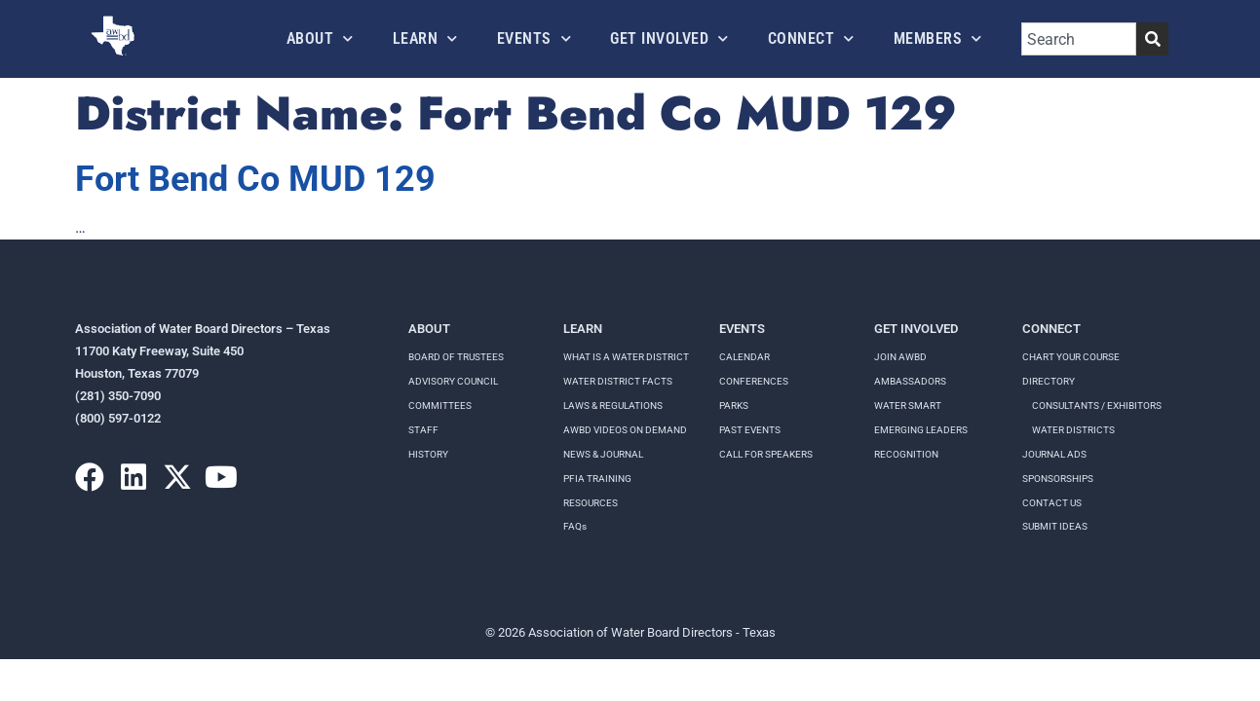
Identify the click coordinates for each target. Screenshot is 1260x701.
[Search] (1152, 38)
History (428, 454)
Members (938, 38)
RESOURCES (590, 503)
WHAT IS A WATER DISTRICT (626, 356)
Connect (811, 38)
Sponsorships (1057, 478)
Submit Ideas (1055, 526)
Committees (440, 405)
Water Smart (907, 405)
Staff (423, 430)
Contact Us (1052, 503)
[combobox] (1078, 38)
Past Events (750, 430)
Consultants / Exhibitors (1097, 405)
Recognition (906, 454)
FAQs (575, 526)
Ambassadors (910, 381)
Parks (733, 405)
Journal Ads (1054, 454)
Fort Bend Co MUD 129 (255, 179)
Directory (1048, 381)
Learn (425, 38)
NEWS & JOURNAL (603, 454)
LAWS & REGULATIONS (613, 405)
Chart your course (1071, 356)
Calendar (744, 356)
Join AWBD (900, 356)
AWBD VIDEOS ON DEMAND (625, 430)
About (320, 38)
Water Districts (1073, 430)
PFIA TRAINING (597, 478)
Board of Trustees (456, 356)
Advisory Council (453, 381)
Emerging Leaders (921, 430)
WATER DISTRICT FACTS (617, 381)
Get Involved (669, 38)
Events (534, 38)
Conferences (753, 381)
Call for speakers (766, 454)
